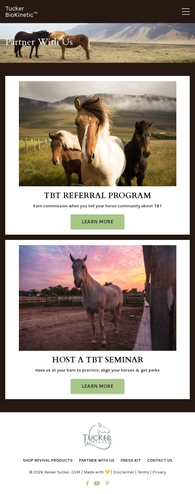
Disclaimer (124, 472)
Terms (144, 472)
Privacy (159, 472)
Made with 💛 (97, 472)
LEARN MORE (98, 222)
